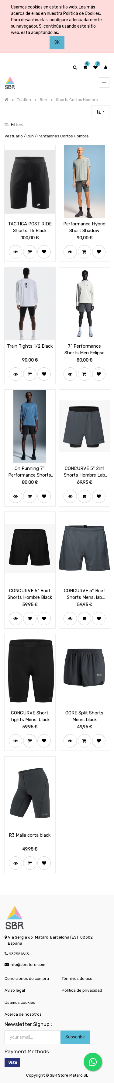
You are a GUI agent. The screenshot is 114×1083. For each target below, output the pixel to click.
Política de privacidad (82, 990)
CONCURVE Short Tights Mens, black (30, 716)
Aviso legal (15, 990)
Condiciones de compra (27, 978)
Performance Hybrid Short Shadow (84, 227)
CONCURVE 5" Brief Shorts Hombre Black (30, 594)
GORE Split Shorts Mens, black (84, 716)
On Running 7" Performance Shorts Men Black (29, 472)
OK (57, 42)
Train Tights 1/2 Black (30, 346)
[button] (100, 111)
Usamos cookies (20, 1002)
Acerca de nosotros (23, 1014)
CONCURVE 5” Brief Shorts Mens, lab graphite (84, 594)
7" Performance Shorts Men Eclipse (84, 349)
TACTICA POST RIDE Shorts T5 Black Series (30, 227)
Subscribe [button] (75, 1037)
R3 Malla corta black (29, 835)
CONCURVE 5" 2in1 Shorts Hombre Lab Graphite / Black (84, 472)
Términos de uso (77, 978)
